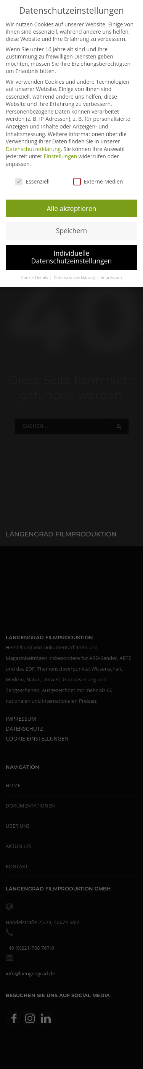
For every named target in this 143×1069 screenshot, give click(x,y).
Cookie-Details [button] (35, 277)
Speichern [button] (71, 230)
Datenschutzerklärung (33, 149)
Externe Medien (98, 181)
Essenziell (32, 181)
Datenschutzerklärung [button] (75, 277)
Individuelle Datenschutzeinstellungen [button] (71, 257)
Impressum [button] (111, 277)
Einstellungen (60, 156)
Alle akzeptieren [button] (71, 208)
